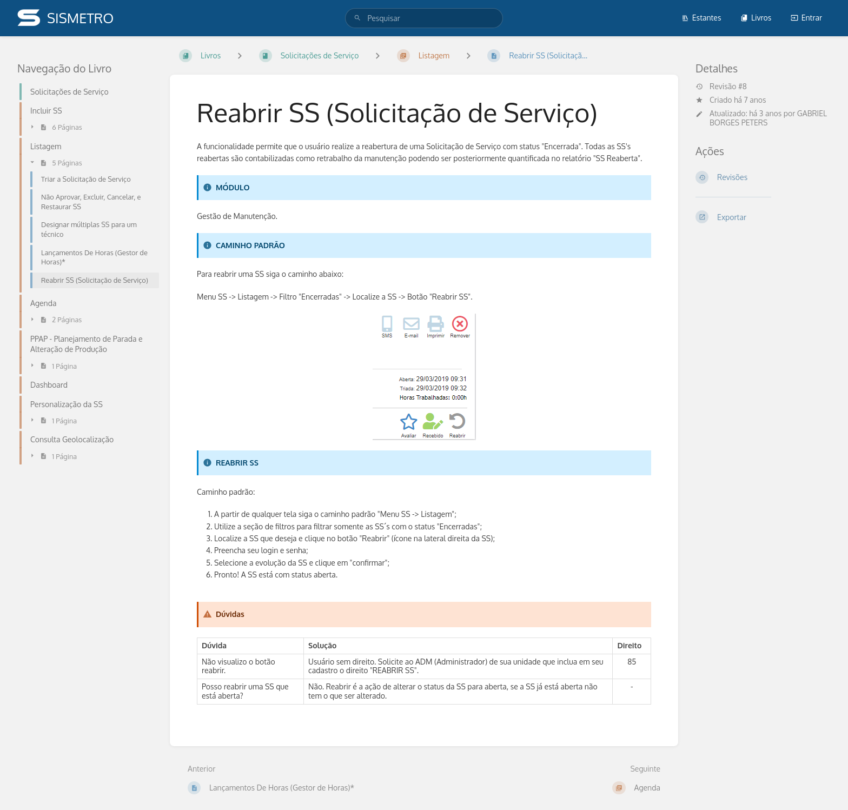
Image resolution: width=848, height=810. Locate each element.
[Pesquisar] (357, 18)
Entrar (806, 17)
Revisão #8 (721, 86)
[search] (423, 18)
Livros (755, 17)
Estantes (701, 17)
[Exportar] (763, 217)
